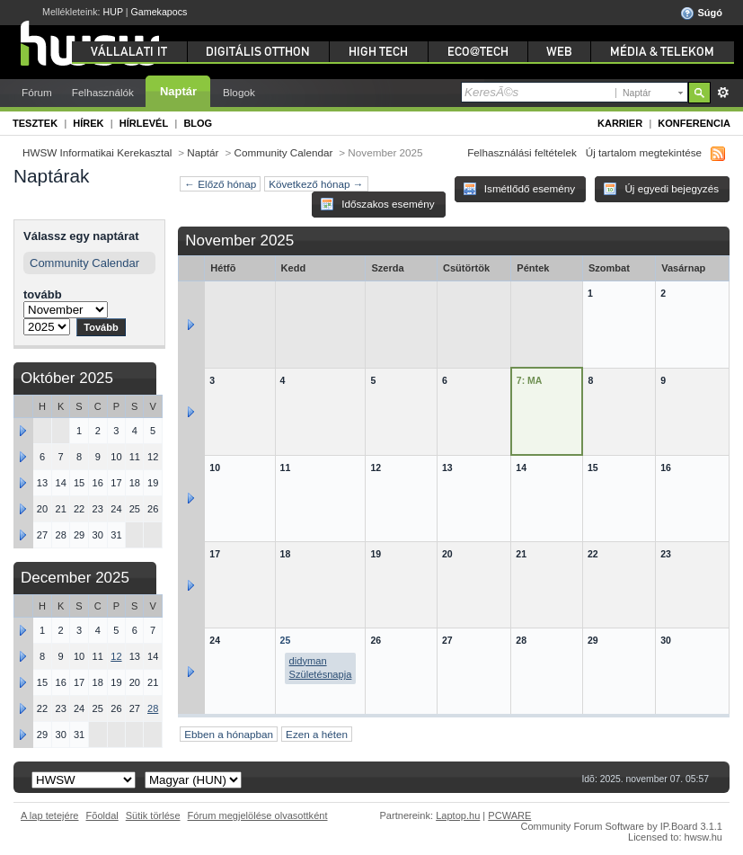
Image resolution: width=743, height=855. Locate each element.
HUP (113, 11)
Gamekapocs (159, 11)
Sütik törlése (153, 815)
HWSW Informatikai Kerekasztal (97, 152)
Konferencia (694, 123)
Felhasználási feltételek (522, 152)
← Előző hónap (220, 184)
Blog (197, 123)
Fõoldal (102, 815)
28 (152, 708)
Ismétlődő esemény (519, 189)
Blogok (239, 92)
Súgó (701, 13)
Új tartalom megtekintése (644, 152)
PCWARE (509, 815)
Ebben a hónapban (228, 734)
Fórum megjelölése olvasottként (258, 815)
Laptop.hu (458, 815)
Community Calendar (283, 152)
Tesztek (35, 123)
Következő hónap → (316, 184)
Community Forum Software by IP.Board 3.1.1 (621, 826)
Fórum (37, 92)
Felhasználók (103, 92)
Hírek (88, 123)
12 (116, 656)
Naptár (178, 91)
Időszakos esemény (377, 204)
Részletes (723, 92)
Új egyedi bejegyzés (661, 189)
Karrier (619, 123)
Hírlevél (143, 123)
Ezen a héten (317, 734)
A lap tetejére (50, 815)
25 (285, 640)
